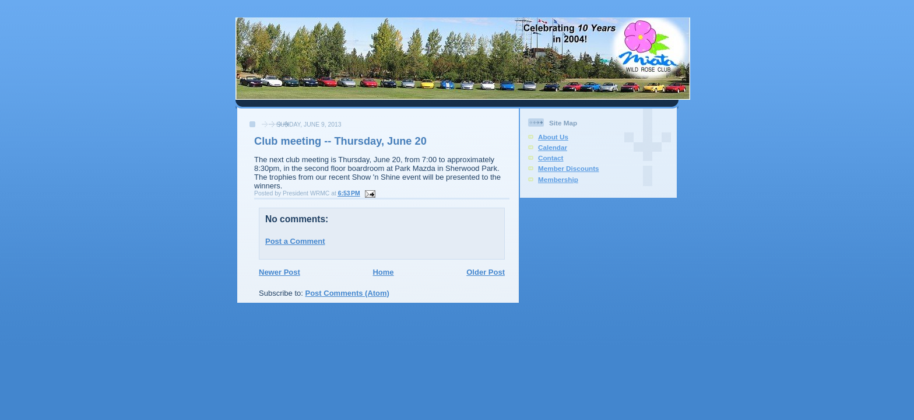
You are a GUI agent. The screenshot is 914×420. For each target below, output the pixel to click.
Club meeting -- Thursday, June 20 (340, 141)
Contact (551, 158)
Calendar (552, 147)
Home (382, 272)
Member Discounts (568, 168)
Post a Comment (295, 241)
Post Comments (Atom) (347, 293)
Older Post (485, 272)
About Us (553, 137)
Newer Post (279, 272)
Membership (558, 179)
